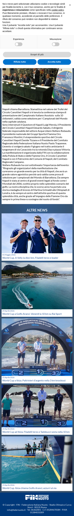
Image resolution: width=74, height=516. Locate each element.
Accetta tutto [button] (54, 62)
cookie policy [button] (57, 10)
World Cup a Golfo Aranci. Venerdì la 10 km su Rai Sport (32, 313)
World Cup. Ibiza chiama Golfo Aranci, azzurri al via (29, 487)
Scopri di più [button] (37, 54)
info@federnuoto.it (16, 510)
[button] (69, 4)
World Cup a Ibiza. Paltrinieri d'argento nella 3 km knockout (34, 380)
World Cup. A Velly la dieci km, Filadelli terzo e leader (30, 257)
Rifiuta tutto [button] (20, 62)
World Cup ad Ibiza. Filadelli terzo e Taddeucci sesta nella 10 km (36, 431)
